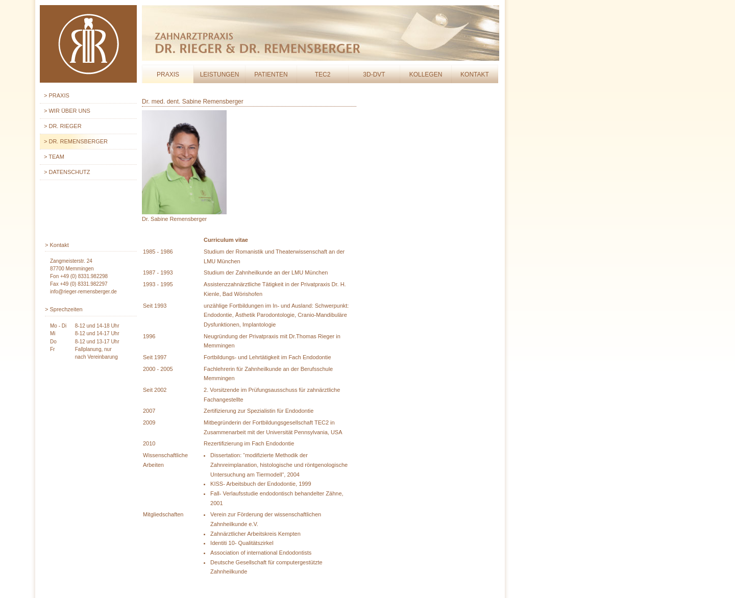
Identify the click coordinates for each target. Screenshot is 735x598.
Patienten (271, 74)
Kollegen (426, 74)
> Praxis (56, 95)
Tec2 (323, 74)
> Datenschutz (67, 172)
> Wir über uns (67, 111)
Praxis (168, 74)
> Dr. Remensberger (76, 141)
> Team (54, 157)
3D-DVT (374, 74)
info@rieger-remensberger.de (83, 291)
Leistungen (219, 74)
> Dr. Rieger (63, 126)
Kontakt (474, 74)
